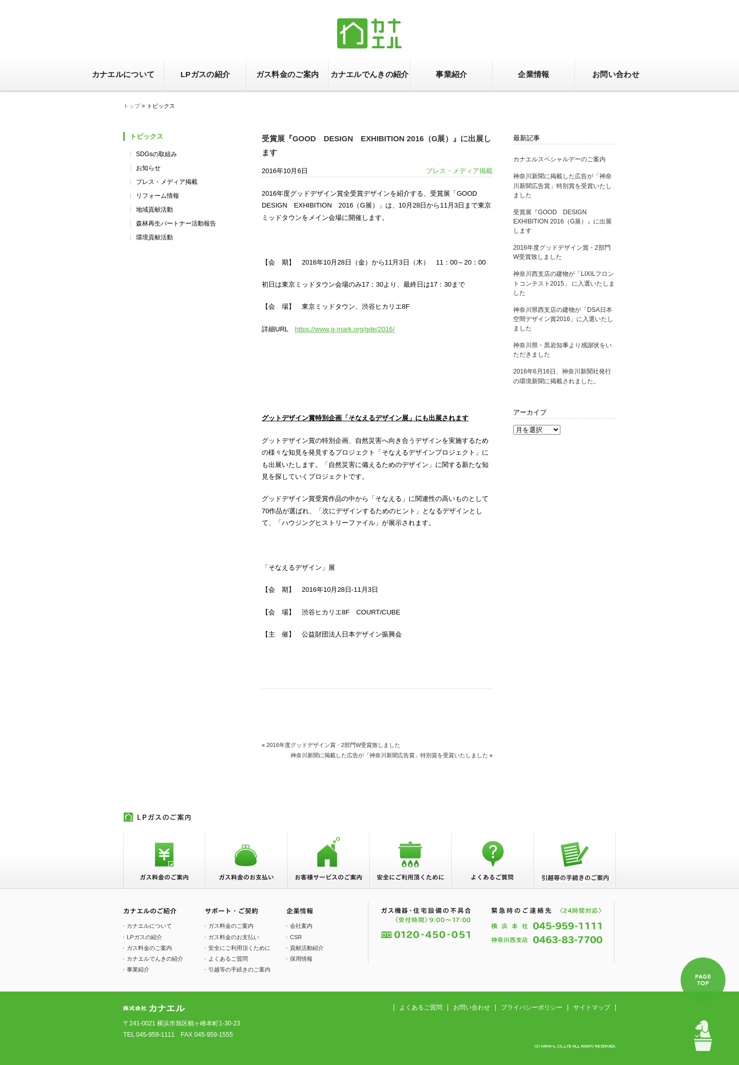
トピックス (146, 136)
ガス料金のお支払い (233, 937)
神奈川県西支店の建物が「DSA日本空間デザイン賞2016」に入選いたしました (563, 319)
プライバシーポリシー (531, 1007)
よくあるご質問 (228, 959)
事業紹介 (451, 74)
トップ (131, 106)
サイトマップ (591, 1007)
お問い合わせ (615, 74)
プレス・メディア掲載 (167, 181)
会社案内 (301, 926)
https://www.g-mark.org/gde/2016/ (345, 329)
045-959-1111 (155, 1034)
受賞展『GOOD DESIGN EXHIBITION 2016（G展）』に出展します (562, 221)
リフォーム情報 (157, 195)
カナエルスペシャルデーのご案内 (559, 159)
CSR (296, 937)
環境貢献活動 (154, 237)
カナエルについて (123, 74)
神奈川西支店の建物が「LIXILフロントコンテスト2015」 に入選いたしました (564, 283)
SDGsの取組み (156, 154)
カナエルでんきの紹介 (369, 74)
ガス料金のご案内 (287, 74)
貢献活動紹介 (307, 948)
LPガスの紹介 (205, 74)
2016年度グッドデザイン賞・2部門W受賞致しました (333, 745)
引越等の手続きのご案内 (239, 969)
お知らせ (148, 168)
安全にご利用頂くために (239, 948)
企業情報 (533, 74)
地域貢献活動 (154, 209)
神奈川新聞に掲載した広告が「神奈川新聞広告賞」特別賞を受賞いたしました (562, 185)
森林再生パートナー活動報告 (176, 223)
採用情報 (301, 959)
